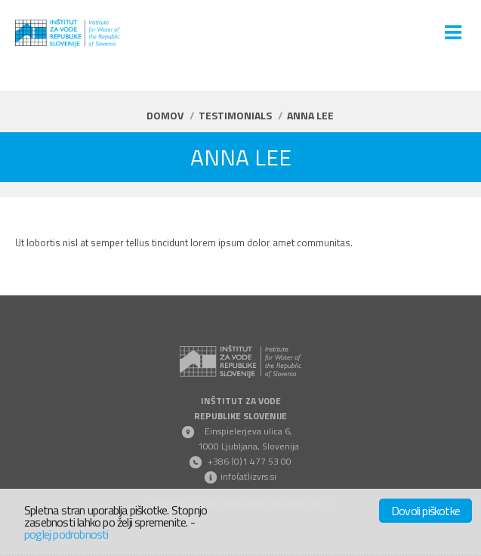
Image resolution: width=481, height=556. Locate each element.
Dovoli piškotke (425, 511)
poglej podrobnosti (66, 534)
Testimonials (235, 115)
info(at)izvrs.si (248, 476)
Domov (164, 115)
